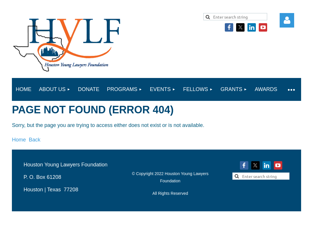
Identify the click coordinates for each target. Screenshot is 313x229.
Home (19, 140)
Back (34, 140)
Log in (287, 20)
